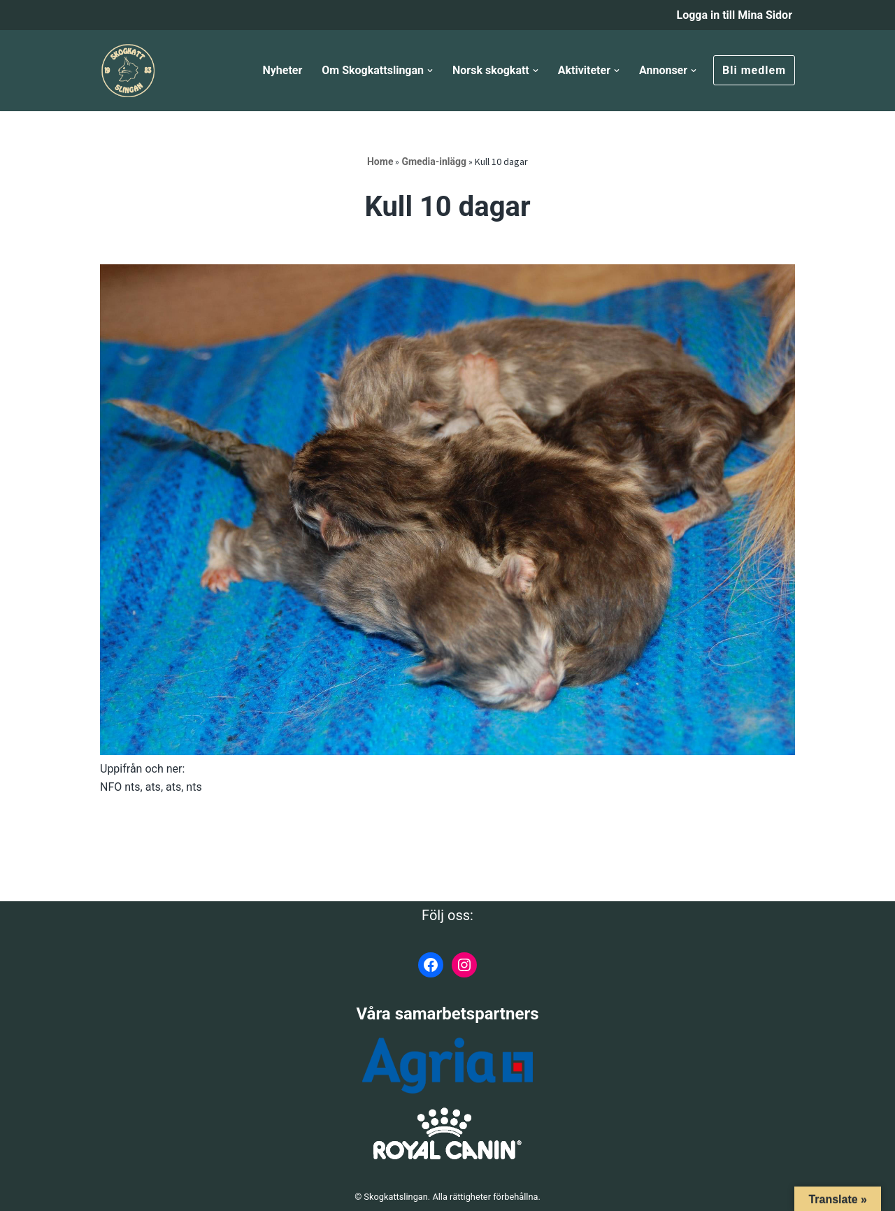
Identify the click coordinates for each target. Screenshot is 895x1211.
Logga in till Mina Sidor (734, 15)
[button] (430, 70)
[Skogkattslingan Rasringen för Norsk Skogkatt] (128, 71)
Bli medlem (754, 70)
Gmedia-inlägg (433, 161)
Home (380, 161)
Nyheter (282, 70)
